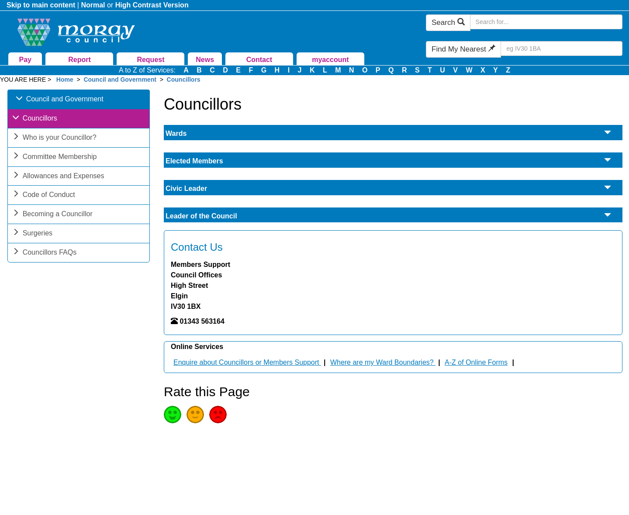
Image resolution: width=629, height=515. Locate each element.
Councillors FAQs (44, 253)
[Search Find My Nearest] (561, 48)
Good (172, 414)
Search (448, 22)
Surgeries (32, 234)
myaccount (330, 59)
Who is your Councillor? (54, 138)
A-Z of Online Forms (476, 362)
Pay (25, 59)
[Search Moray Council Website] (546, 21)
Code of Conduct (43, 195)
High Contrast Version (152, 5)
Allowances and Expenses (58, 177)
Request (150, 59)
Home (64, 79)
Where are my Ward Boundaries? (382, 362)
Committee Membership (54, 157)
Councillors (183, 79)
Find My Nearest (463, 49)
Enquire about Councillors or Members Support (247, 362)
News (205, 59)
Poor (218, 414)
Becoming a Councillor (52, 215)
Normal (93, 5)
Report (79, 59)
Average (195, 414)
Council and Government (119, 79)
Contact (259, 59)
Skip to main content (41, 5)
